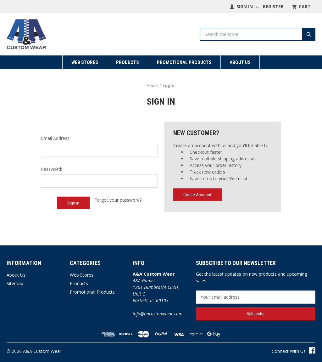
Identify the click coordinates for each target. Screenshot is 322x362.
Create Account (197, 194)
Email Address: (55, 138)
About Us (240, 62)
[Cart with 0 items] (300, 6)
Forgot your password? (118, 200)
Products (127, 62)
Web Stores (84, 62)
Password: (51, 169)
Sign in (241, 6)
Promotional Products (184, 62)
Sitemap (15, 283)
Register (273, 6)
